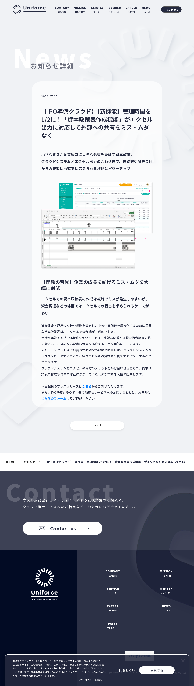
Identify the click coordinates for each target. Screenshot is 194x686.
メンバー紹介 (114, 9)
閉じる (183, 660)
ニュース (146, 9)
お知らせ (30, 462)
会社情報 (62, 9)
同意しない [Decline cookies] (127, 670)
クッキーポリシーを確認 (89, 679)
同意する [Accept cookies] (156, 670)
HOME (10, 462)
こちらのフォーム (53, 398)
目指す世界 (80, 9)
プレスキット (112, 625)
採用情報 (131, 9)
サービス (97, 9)
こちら (87, 386)
